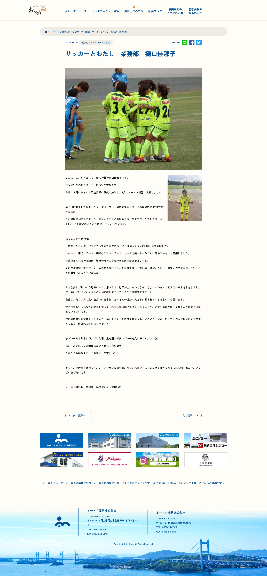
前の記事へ (77, 415)
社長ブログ (155, 11)
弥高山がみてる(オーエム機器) (96, 42)
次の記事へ (190, 415)
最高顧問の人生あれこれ (175, 11)
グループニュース (76, 11)
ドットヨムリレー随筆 (105, 11)
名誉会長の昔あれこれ (195, 11)
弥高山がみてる (133, 11)
